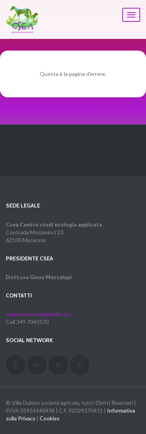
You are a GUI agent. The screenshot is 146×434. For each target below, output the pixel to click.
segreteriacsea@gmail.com (38, 314)
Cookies (50, 418)
